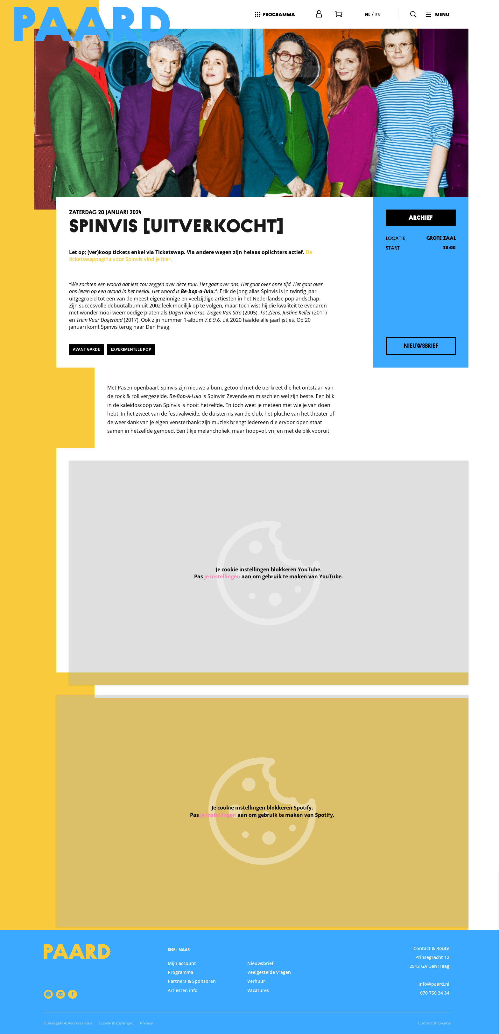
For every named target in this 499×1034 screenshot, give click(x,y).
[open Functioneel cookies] (489, 942)
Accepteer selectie (445, 1022)
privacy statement (419, 921)
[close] (489, 883)
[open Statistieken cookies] (489, 961)
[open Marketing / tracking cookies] (489, 980)
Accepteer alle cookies (445, 1003)
